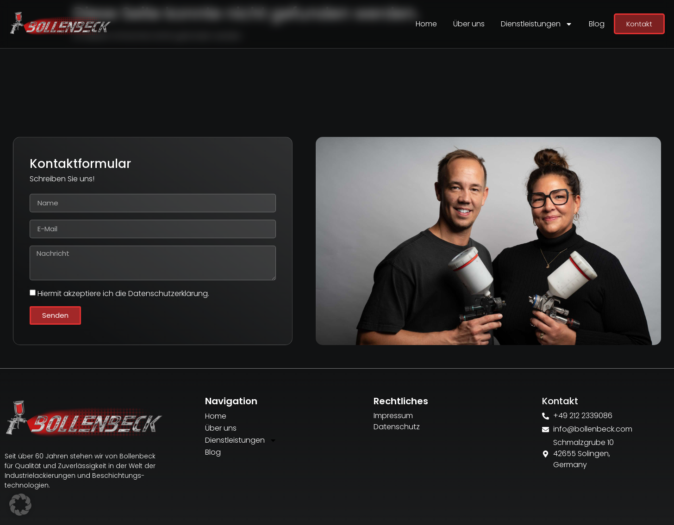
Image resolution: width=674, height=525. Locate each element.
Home (426, 24)
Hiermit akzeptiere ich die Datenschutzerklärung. (123, 293)
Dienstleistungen (537, 24)
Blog (597, 24)
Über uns (469, 24)
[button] (20, 504)
